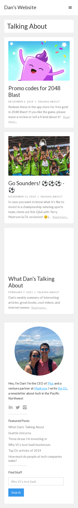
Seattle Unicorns (19, 433)
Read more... (60, 217)
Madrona (40, 388)
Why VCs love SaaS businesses (29, 444)
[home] (19, 6)
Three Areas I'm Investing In (27, 439)
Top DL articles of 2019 (24, 450)
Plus (51, 383)
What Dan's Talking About (26, 427)
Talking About (49, 101)
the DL (62, 388)
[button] (70, 7)
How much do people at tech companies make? (35, 458)
